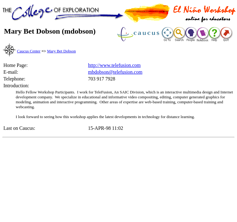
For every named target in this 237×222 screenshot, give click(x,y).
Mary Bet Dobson (61, 51)
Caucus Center (28, 51)
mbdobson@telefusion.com (115, 72)
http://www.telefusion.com (114, 65)
